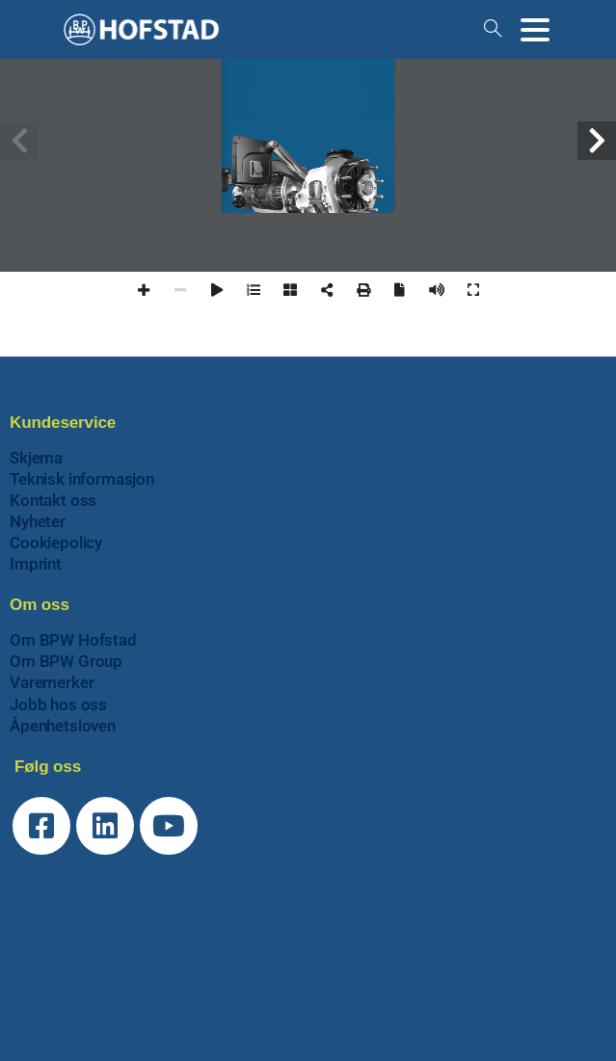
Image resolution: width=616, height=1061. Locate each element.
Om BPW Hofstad (73, 640)
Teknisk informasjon (82, 479)
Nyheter (38, 521)
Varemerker (52, 682)
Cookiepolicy (56, 542)
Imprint (36, 563)
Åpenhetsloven (63, 725)
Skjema (36, 457)
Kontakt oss (53, 500)
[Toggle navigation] (535, 29)
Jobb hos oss (58, 704)
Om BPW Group (66, 661)
